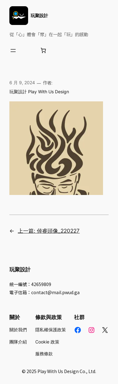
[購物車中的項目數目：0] (43, 50)
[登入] (28, 50)
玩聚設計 (39, 15)
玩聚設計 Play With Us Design (39, 91)
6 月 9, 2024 (22, 82)
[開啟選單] (13, 50)
